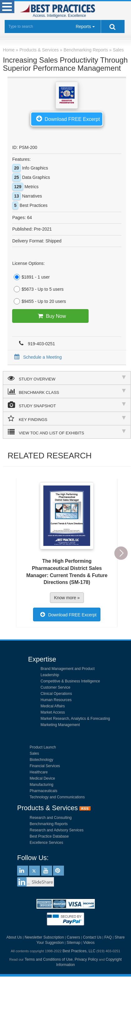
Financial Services (45, 766)
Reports (83, 26)
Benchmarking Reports (49, 824)
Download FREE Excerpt (67, 118)
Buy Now (50, 316)
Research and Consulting (51, 817)
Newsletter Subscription (44, 937)
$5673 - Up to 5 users (38, 289)
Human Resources (56, 700)
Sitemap (73, 942)
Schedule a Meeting (37, 357)
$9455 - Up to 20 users (39, 301)
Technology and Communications (57, 797)
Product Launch (43, 747)
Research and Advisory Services (57, 830)
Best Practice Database (49, 836)
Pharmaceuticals (43, 791)
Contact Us (92, 937)
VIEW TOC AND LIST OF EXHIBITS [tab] (67, 431)
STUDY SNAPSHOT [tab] (67, 404)
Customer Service (55, 687)
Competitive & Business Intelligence (70, 681)
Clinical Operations (56, 693)
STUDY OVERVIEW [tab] (67, 378)
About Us (14, 937)
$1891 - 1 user (31, 277)
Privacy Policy (86, 959)
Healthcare (39, 772)
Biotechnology (41, 760)
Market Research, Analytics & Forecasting (75, 718)
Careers (73, 937)
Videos (89, 942)
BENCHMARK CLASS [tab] (67, 391)
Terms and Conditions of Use (49, 959)
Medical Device (42, 778)
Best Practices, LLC (79, 951)
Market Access (53, 712)
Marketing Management (60, 725)
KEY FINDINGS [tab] (67, 418)
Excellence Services (46, 842)
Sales (34, 753)
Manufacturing (41, 784)
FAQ (108, 937)
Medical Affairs (53, 706)
